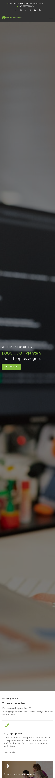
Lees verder (10, 752)
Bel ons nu (11, 367)
